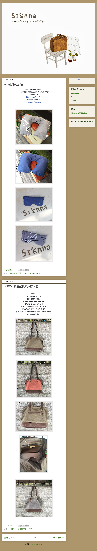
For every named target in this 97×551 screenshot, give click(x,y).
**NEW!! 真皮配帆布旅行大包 (21, 286)
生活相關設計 (15, 274)
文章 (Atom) (37, 544)
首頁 (34, 537)
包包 (12, 529)
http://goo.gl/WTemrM (33, 102)
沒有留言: (10, 270)
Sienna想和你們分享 (31, 274)
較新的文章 (9, 537)
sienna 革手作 (75, 79)
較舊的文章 (58, 537)
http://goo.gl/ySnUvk (33, 97)
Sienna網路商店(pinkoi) (79, 113)
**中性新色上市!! (13, 84)
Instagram (75, 97)
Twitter (73, 100)
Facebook (75, 93)
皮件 (30, 529)
